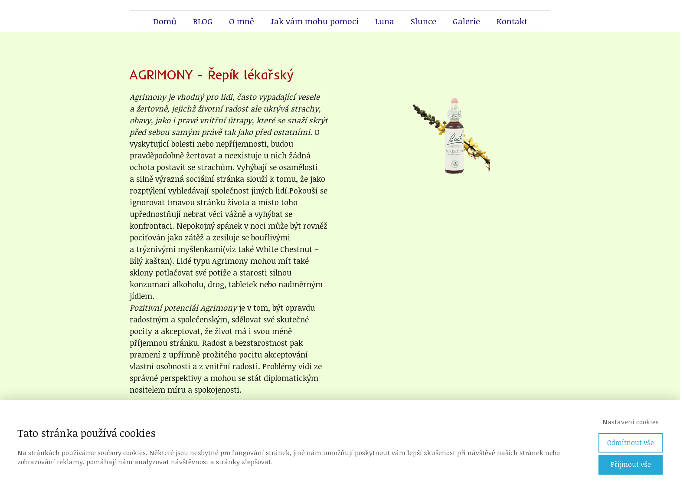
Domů (165, 21)
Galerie (466, 21)
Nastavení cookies (630, 421)
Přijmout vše (631, 464)
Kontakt (512, 21)
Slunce (423, 21)
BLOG (202, 21)
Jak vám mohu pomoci (315, 21)
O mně (241, 21)
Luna (384, 21)
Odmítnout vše (630, 442)
